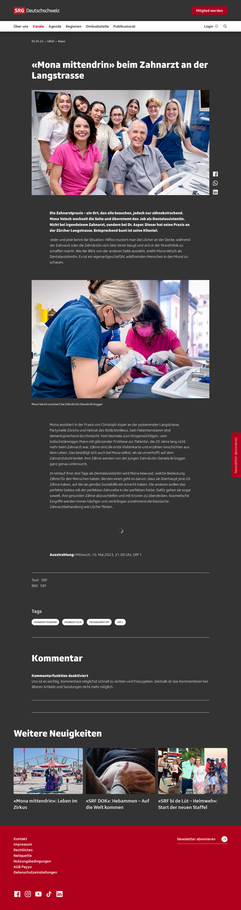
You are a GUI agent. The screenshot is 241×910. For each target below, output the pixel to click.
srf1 (120, 622)
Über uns (21, 26)
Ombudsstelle (97, 26)
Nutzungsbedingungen (32, 861)
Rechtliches (23, 850)
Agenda (55, 26)
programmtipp (99, 622)
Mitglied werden (209, 10)
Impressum (23, 844)
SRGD (50, 41)
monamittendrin (45, 622)
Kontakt (20, 839)
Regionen (73, 26)
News (61, 41)
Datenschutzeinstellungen (35, 872)
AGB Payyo (23, 867)
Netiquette (23, 855)
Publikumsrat (124, 26)
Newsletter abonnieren (202, 839)
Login (211, 26)
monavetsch (73, 622)
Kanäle (38, 26)
